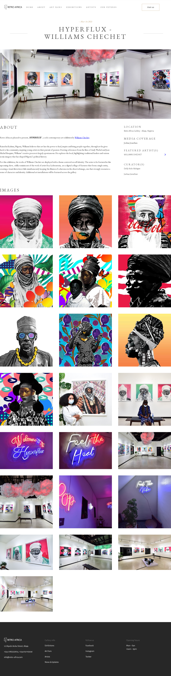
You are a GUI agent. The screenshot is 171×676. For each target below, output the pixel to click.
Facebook (90, 646)
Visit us (150, 7)
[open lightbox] (26, 221)
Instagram (90, 651)
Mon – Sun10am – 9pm (131, 647)
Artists (47, 657)
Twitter (88, 657)
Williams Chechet (82, 137)
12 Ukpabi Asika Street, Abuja (16, 646)
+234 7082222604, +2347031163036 (18, 652)
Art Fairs (48, 651)
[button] (91, 7)
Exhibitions (49, 646)
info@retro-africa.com (13, 657)
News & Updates (52, 662)
